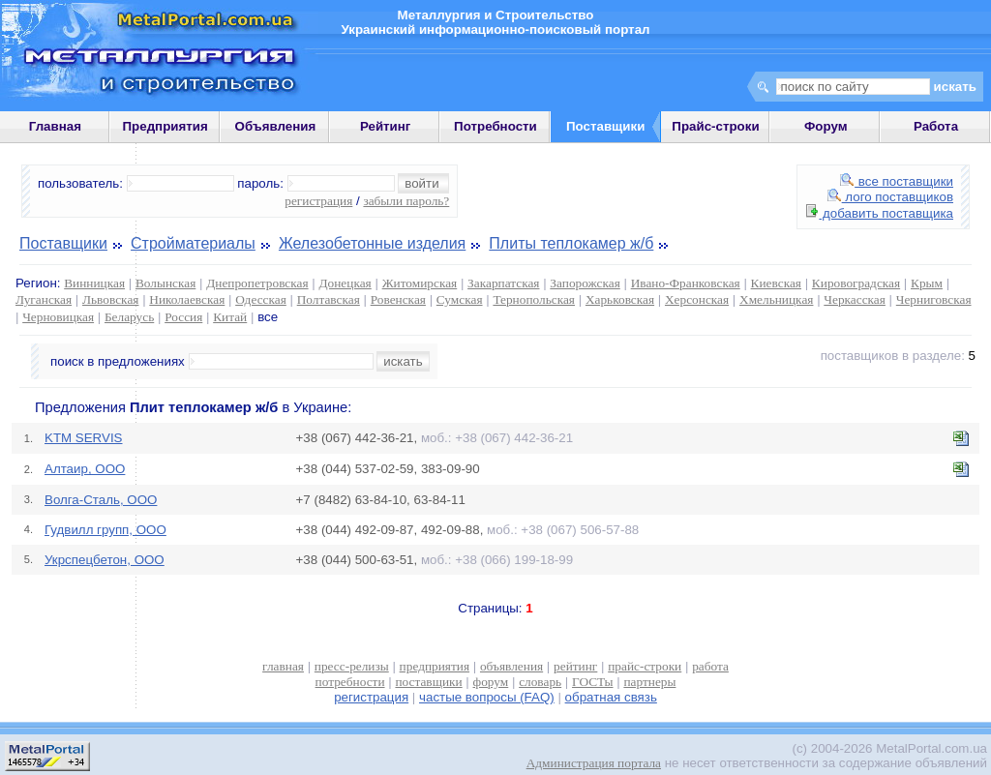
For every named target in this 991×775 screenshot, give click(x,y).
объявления (511, 666)
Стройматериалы (193, 243)
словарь (540, 681)
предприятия (434, 666)
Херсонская (697, 299)
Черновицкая (58, 317)
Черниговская (934, 299)
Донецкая (344, 283)
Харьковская (620, 299)
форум (491, 681)
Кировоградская (856, 283)
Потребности (495, 126)
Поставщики (63, 243)
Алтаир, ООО (85, 469)
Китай (230, 317)
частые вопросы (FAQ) (487, 697)
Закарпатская (503, 283)
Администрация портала (593, 763)
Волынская (165, 283)
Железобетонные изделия (372, 243)
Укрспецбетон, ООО (105, 559)
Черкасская (855, 299)
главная (283, 666)
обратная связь (611, 697)
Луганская (43, 299)
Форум (826, 126)
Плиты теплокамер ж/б (571, 243)
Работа (936, 126)
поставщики (428, 681)
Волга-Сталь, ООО (101, 499)
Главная (55, 126)
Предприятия (165, 126)
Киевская (776, 283)
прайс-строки (644, 666)
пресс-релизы (352, 666)
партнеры (649, 681)
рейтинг (575, 666)
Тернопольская (534, 299)
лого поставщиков (890, 197)
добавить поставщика (879, 213)
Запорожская (584, 283)
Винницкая (94, 283)
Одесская (260, 299)
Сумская (459, 299)
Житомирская (420, 283)
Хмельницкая (776, 299)
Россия (183, 317)
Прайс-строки (715, 126)
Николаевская (187, 299)
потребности (350, 681)
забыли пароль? (406, 201)
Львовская (110, 299)
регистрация (318, 201)
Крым (927, 283)
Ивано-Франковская (685, 283)
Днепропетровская (257, 283)
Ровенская (398, 299)
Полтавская (328, 299)
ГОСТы (592, 681)
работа (710, 666)
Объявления (275, 126)
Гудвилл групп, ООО (105, 529)
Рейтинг (385, 126)
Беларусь (129, 317)
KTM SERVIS (83, 438)
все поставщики (896, 181)
